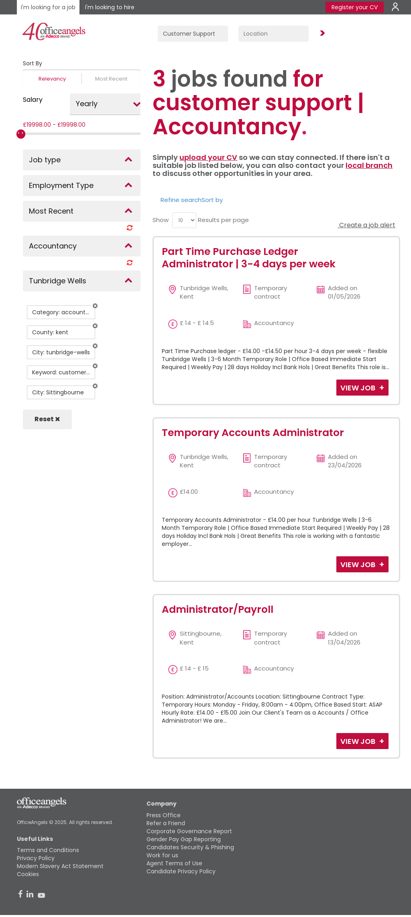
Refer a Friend (165, 823)
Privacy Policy (36, 858)
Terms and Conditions (48, 850)
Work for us (162, 855)
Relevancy (52, 79)
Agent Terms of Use (174, 863)
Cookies (28, 874)
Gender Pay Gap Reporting (183, 839)
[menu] (184, 220)
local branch (369, 165)
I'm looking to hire (109, 7)
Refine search (181, 200)
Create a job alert (366, 225)
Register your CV (355, 7)
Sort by (212, 200)
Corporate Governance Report (189, 831)
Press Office (163, 815)
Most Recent (111, 79)
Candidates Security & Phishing (190, 847)
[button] (95, 306)
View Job (358, 388)
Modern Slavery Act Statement (60, 866)
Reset (47, 419)
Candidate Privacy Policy (181, 871)
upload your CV (208, 157)
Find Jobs (321, 33)
